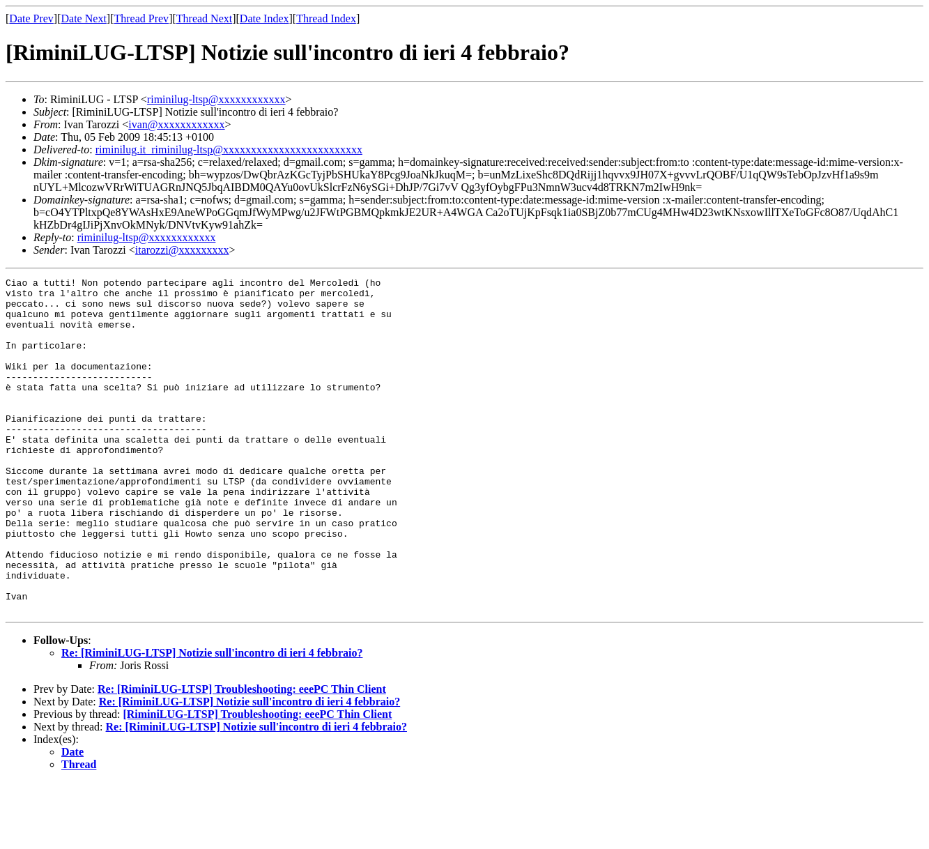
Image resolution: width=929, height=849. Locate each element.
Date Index (264, 18)
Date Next (84, 18)
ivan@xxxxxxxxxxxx (176, 124)
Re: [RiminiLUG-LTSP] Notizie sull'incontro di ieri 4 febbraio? (211, 720)
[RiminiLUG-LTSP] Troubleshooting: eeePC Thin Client (257, 781)
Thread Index (326, 18)
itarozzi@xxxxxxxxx (182, 250)
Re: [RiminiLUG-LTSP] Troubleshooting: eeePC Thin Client (242, 756)
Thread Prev (141, 18)
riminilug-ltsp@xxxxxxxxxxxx (216, 99)
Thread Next (204, 18)
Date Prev (31, 18)
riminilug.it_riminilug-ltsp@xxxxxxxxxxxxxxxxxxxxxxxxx (228, 149)
